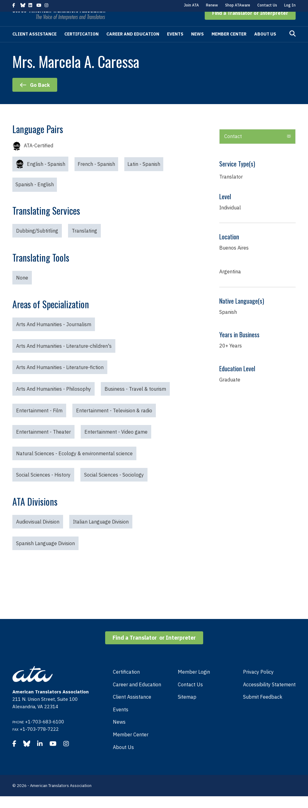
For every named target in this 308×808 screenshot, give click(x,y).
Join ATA (191, 5)
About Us (265, 45)
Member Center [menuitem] (130, 746)
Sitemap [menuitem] (187, 708)
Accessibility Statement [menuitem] (269, 696)
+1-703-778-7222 (39, 741)
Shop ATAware (237, 5)
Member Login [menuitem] (194, 683)
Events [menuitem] (120, 721)
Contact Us (267, 5)
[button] (250, 25)
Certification (81, 45)
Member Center (229, 45)
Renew (212, 5)
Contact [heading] (233, 148)
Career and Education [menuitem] (137, 696)
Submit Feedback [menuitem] (262, 708)
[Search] (292, 45)
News (197, 45)
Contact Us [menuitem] (190, 696)
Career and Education (132, 45)
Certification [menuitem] (126, 683)
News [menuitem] (119, 733)
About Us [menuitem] (123, 759)
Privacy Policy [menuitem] (258, 683)
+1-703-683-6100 (44, 733)
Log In (290, 5)
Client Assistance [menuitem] (132, 708)
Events (175, 45)
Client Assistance (34, 45)
